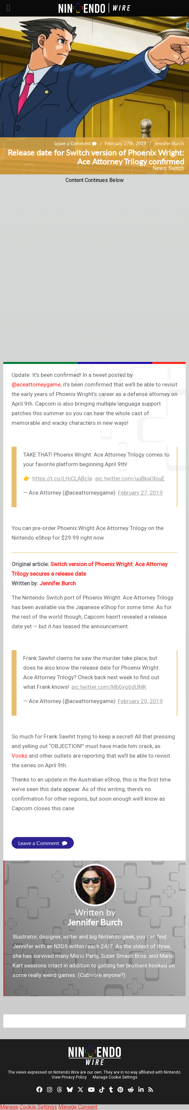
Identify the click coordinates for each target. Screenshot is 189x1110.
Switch (176, 168)
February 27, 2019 (140, 492)
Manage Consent (77, 1107)
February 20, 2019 (140, 701)
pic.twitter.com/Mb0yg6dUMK (108, 687)
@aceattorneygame (36, 384)
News (159, 168)
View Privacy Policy (69, 1077)
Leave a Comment (75, 143)
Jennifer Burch (169, 143)
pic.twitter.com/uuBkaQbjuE (130, 478)
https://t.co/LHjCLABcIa (62, 478)
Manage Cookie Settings (115, 1077)
